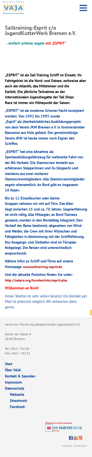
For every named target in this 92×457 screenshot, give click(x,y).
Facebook (17, 406)
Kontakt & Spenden (20, 376)
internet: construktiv (74, 445)
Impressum (13, 382)
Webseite (17, 394)
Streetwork (18, 400)
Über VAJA (13, 370)
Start (8, 364)
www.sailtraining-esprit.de (42, 267)
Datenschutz (14, 388)
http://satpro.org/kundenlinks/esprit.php (36, 280)
